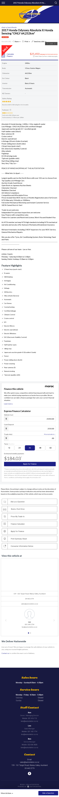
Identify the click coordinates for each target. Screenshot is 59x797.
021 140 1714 (29, 624)
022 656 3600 (32, 745)
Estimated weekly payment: (14, 454)
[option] (29, 618)
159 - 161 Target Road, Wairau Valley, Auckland (30, 765)
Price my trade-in (50, 434)
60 (51, 448)
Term (9, 444)
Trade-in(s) (8, 434)
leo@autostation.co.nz (29, 627)
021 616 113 (32, 718)
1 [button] (28, 634)
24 (20, 448)
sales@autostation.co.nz (29, 604)
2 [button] (30, 634)
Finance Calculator (14, 524)
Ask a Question (48, 793)
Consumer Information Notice (18, 546)
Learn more (8, 404)
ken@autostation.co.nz (29, 721)
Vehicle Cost (8, 415)
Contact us (5, 653)
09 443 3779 (29, 599)
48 (40, 448)
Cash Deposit (9, 424)
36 (30, 448)
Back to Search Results (9, 27)
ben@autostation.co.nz (29, 748)
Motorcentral (34, 786)
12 (9, 448)
